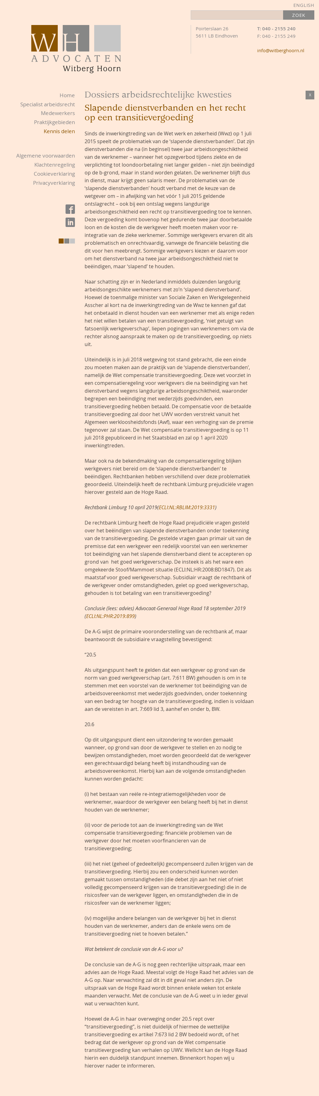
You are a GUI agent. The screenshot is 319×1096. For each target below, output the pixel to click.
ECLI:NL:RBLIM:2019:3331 (187, 507)
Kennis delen (59, 131)
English (303, 5)
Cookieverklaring (54, 173)
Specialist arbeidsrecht (47, 104)
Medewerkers (58, 113)
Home (67, 95)
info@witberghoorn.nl (280, 50)
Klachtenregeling (54, 164)
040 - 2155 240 (279, 28)
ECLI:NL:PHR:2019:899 (110, 616)
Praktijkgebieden (54, 122)
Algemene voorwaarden (45, 155)
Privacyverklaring (54, 182)
